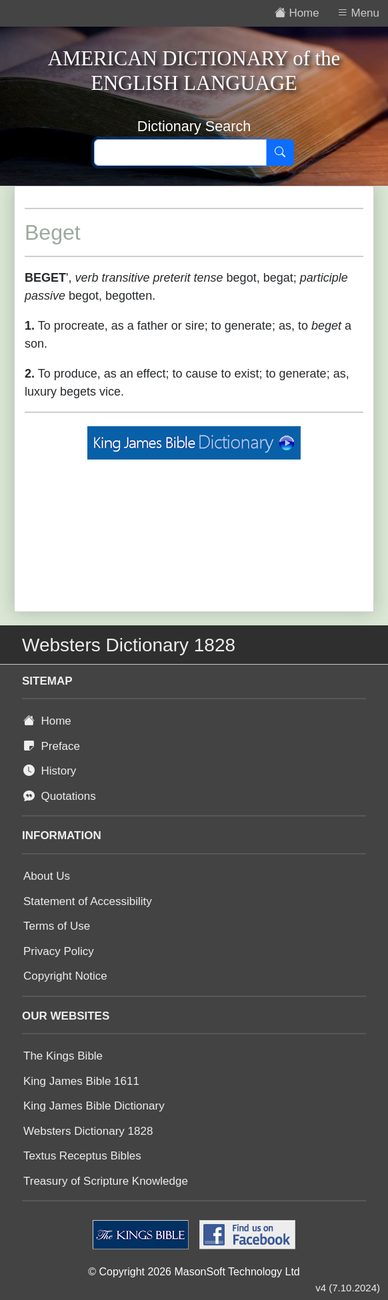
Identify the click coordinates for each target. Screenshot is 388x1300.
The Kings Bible (63, 1056)
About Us (46, 876)
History (49, 771)
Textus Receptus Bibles (82, 1155)
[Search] (280, 152)
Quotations (59, 796)
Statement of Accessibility (87, 901)
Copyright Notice (65, 976)
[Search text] (180, 152)
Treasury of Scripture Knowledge (105, 1181)
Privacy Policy (58, 951)
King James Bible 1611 (81, 1081)
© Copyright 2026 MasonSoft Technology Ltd (193, 1271)
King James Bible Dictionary (94, 1106)
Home (47, 721)
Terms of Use (56, 926)
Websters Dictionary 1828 (88, 1131)
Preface (51, 746)
